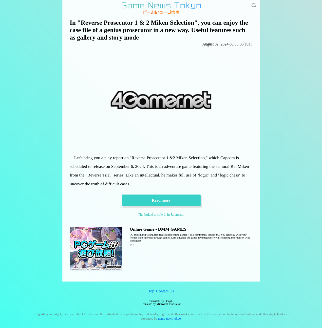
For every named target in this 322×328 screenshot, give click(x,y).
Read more (161, 200)
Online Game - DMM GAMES (158, 229)
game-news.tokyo (169, 318)
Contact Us (165, 291)
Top (151, 291)
